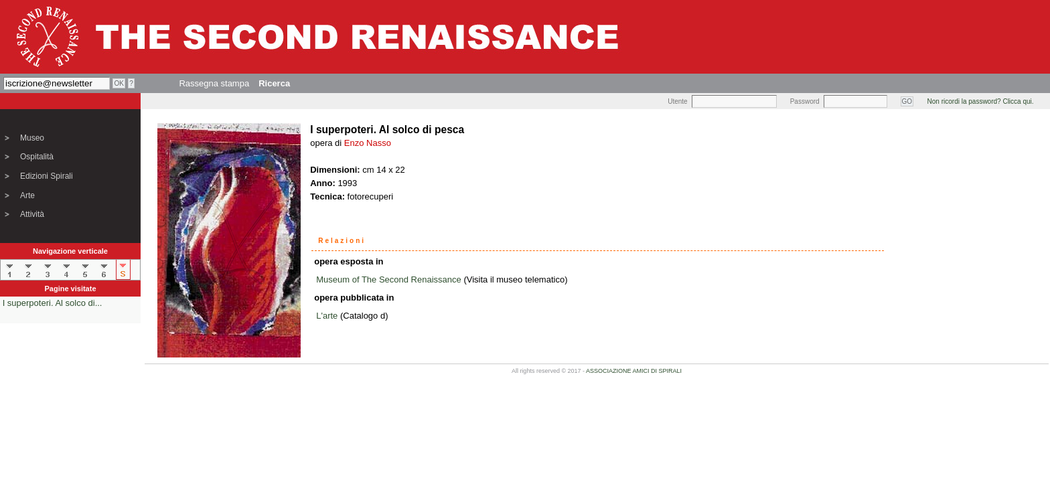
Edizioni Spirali (46, 176)
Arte (27, 195)
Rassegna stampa (214, 83)
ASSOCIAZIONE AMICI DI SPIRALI (634, 371)
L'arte (327, 316)
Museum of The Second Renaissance (388, 279)
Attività (32, 214)
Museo (32, 138)
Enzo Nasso (367, 143)
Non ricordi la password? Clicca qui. (980, 101)
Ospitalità (37, 156)
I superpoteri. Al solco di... (52, 303)
